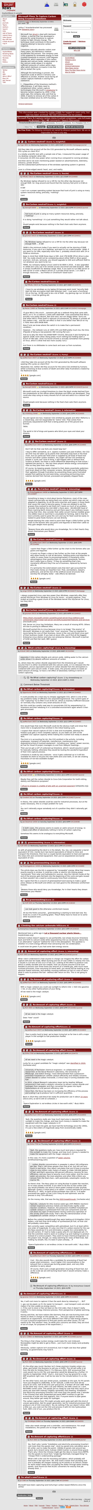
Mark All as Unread (74, 127)
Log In (5, 43)
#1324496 (35, 544)
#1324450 (80, 413)
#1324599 (76, 1440)
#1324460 (81, 445)
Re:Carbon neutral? (40, 173)
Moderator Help (24, 1495)
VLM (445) (24, 846)
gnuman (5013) (30, 236)
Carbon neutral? (37, 142)
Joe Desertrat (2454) (30, 822)
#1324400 (73, 177)
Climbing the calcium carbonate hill (40, 925)
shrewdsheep (74, 678)
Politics (5, 62)
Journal (83, 145)
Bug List (5, 78)
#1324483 (81, 1030)
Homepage (77, 145)
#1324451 (76, 236)
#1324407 (74, 775)
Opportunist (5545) (30, 692)
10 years (84, 1097)
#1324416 (67, 954)
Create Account (8, 41)
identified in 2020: (78, 1063)
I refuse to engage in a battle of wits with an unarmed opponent (48, 786)
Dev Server (7, 80)
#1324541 (73, 308)
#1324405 (77, 722)
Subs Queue (7, 37)
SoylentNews (9, 7)
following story (70, 60)
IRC (4, 72)
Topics (5, 25)
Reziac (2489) (30, 308)
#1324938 (75, 822)
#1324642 (85, 1256)
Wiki (4, 74)
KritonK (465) (25, 651)
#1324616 (70, 903)
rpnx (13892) (27, 1337)
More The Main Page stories (75, 70)
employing (69, 64)
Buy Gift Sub (7, 39)
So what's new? (29, 1477)
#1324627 (70, 797)
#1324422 (78, 208)
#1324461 (72, 1008)
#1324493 (81, 1115)
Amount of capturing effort (42, 951)
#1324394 (70, 651)
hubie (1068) (55, 112)
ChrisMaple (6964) (34, 1421)
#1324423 (78, 387)
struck (67, 62)
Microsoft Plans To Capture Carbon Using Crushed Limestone (37, 17)
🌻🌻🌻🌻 (25, 375)
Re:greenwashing (39, 863)
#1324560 (64, 1480)
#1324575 (76, 285)
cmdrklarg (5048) (31, 413)
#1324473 (73, 1053)
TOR (4, 82)
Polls (4, 31)
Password (67, 26)
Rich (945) (24, 954)
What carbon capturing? (41, 648)
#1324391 (68, 145)
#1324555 (79, 1421)
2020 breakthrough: (67, 1199)
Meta (4, 60)
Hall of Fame (7, 33)
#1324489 (80, 866)
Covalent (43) (28, 797)
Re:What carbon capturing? (43, 677)
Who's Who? (7, 76)
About (5, 19)
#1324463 (74, 1297)
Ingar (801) (24, 145)
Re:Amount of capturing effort (46, 979)
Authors (5, 27)
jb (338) (23, 1480)
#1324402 (76, 692)
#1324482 (72, 1337)
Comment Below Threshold (37, 684)
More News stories (72, 68)
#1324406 (67, 846)
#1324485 (32, 494)
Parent (24, 199)
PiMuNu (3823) (28, 177)
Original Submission (72, 66)
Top (43, 120)
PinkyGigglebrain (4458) (38, 492)
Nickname (67, 20)
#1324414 (74, 929)
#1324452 (76, 613)
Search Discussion (70, 120)
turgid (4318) (27, 775)
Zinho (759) (29, 1053)
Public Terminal (70, 32)
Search (5, 29)
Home (26, 1505)
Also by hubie (70, 72)
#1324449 (77, 983)
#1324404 (77, 358)
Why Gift (77, 50)
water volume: (64, 1158)
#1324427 (72, 591)
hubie (27, 22)
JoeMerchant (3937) (30, 358)
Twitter (5, 70)
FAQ (4, 21)
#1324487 (72, 1362)
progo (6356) (27, 591)
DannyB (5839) (30, 208)
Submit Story (7, 35)
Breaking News (8, 54)
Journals (5, 23)
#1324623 (76, 1144)
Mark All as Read (55, 127)
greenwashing (35, 842)
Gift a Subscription (77, 48)
